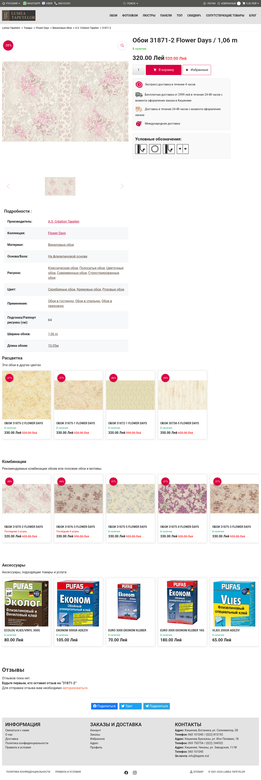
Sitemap (196, 771)
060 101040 (195, 734)
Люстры (149, 15)
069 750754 (195, 743)
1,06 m (53, 334)
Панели (166, 15)
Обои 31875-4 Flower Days (179, 526)
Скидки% (194, 15)
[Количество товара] (139, 70)
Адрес (94, 743)
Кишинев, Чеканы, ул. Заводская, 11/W (211, 747)
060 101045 (195, 751)
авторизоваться (75, 688)
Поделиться (104, 706)
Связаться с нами (17, 730)
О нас (9, 734)
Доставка (11, 738)
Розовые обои (113, 289)
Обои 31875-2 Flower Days (23, 423)
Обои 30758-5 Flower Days (179, 423)
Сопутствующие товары (225, 15)
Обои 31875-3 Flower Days (231, 526)
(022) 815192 (214, 734)
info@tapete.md (198, 756)
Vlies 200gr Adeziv (226, 630)
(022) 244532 (214, 743)
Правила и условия (18, 747)
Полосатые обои (92, 268)
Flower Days (57, 233)
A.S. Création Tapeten (63, 221)
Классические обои (63, 268)
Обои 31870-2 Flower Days (23, 526)
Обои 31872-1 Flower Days (127, 423)
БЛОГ (253, 15)
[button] (60, 186)
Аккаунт (95, 730)
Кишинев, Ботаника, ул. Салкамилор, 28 (211, 730)
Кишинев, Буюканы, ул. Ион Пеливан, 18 (212, 738)
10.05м (53, 346)
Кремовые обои (89, 289)
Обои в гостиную (61, 301)
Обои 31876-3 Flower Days (75, 526)
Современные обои (72, 273)
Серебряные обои (61, 289)
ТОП (179, 15)
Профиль (96, 747)
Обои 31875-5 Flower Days (127, 526)
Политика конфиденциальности (26, 743)
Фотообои (130, 15)
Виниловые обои (61, 245)
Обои (113, 15)
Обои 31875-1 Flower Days (75, 423)
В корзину (163, 70)
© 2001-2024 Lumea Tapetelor (226, 771)
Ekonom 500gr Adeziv (72, 630)
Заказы (95, 734)
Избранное (97, 738)
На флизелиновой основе (67, 256)
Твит (127, 706)
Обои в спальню (87, 301)
